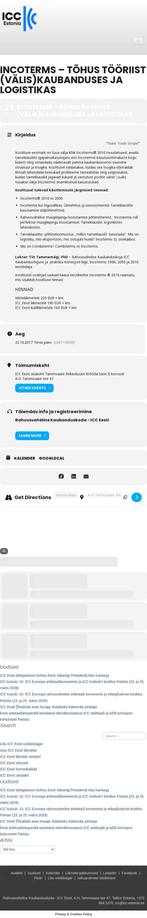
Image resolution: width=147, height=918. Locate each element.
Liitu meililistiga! (60, 878)
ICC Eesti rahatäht (14, 775)
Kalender (24, 458)
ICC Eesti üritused (14, 763)
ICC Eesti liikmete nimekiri (20, 757)
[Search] (4, 551)
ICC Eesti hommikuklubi (18, 769)
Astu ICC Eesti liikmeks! (18, 750)
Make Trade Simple (122, 143)
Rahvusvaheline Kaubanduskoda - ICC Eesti (62, 420)
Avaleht (16, 873)
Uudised (34, 873)
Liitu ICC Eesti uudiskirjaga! (21, 744)
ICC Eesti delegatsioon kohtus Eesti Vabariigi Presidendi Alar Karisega (54, 675)
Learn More (32, 436)
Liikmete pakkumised (81, 873)
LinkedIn (109, 873)
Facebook (129, 873)
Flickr (38, 878)
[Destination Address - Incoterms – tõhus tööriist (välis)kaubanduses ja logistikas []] (107, 495)
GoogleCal (51, 458)
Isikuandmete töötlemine (97, 878)
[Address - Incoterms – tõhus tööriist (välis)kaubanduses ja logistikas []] (66, 495)
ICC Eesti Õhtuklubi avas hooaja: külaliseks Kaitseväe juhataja (48, 707)
